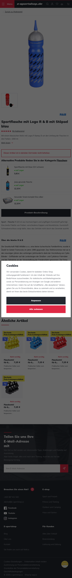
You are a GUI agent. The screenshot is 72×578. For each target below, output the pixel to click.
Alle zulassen (36, 309)
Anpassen (36, 301)
